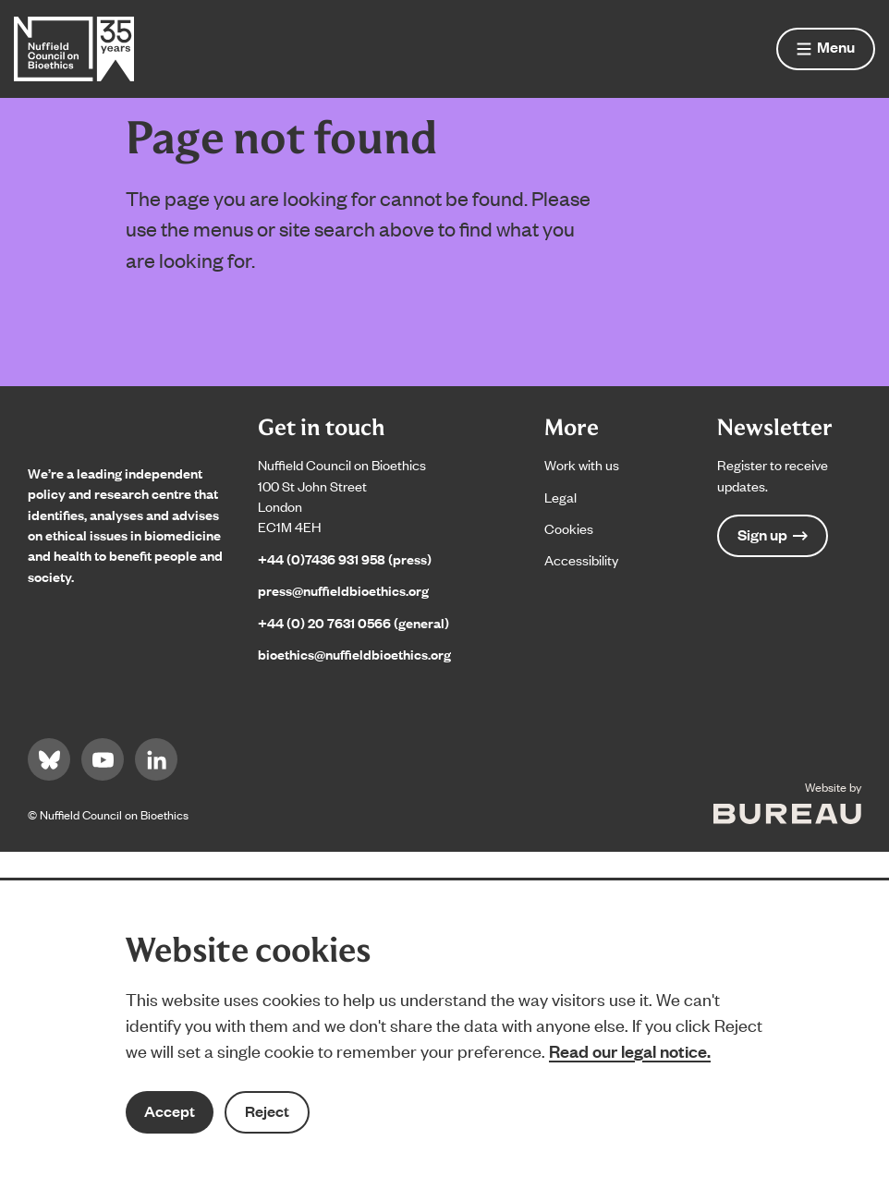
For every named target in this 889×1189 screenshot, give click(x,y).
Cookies (568, 528)
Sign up (772, 534)
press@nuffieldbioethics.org (343, 590)
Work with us (581, 464)
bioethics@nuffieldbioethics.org (354, 653)
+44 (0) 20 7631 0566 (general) (353, 622)
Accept (169, 1111)
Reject (267, 1111)
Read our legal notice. (630, 1050)
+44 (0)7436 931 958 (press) (345, 558)
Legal (560, 496)
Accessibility (581, 559)
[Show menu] (825, 49)
